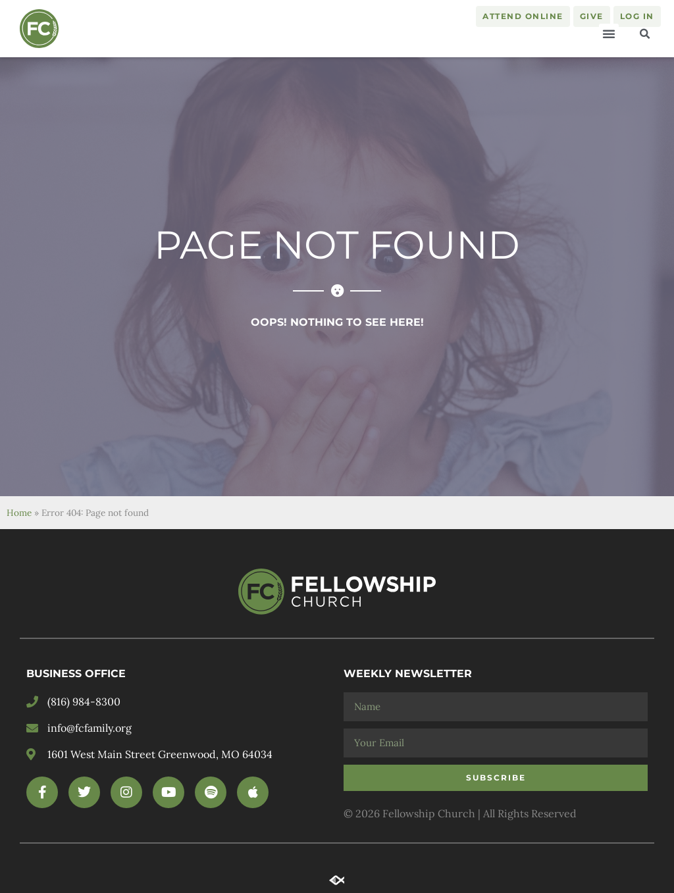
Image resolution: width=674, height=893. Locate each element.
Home (19, 513)
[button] (609, 33)
